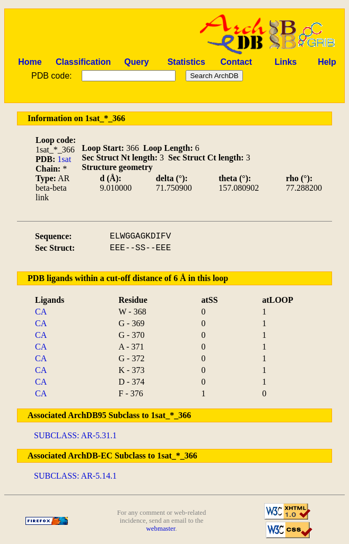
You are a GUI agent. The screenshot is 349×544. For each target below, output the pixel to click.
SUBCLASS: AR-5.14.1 (75, 475)
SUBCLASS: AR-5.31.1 (75, 435)
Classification (83, 61)
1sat (64, 159)
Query (136, 61)
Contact (236, 61)
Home (29, 61)
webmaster (161, 528)
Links (286, 61)
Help (327, 61)
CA (41, 311)
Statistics (186, 61)
